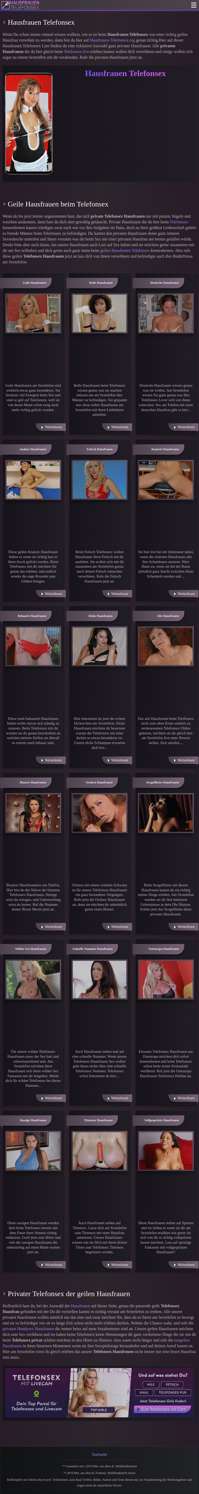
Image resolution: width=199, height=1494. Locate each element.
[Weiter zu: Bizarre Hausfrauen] (33, 813)
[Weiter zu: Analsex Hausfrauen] (33, 480)
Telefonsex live (76, 51)
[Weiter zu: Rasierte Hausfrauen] (165, 480)
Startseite (99, 1454)
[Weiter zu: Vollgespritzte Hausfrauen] (165, 1151)
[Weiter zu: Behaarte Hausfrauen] (33, 646)
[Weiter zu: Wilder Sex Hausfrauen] (33, 980)
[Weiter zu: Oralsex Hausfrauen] (99, 813)
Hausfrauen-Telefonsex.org (112, 40)
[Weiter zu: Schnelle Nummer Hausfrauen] (99, 980)
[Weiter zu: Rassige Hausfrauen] (33, 1151)
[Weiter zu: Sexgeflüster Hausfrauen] (165, 813)
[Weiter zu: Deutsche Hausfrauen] (165, 313)
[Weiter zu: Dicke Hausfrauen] (99, 646)
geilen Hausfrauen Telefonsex (125, 250)
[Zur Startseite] (20, 5)
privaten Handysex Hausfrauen (28, 1328)
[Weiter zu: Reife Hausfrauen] (99, 313)
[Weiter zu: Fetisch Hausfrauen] (99, 480)
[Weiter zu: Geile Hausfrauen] (33, 313)
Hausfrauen (80, 1306)
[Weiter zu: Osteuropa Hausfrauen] (165, 980)
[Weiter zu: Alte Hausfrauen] (165, 646)
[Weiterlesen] (51, 427)
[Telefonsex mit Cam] (99, 1392)
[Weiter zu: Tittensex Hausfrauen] (99, 1151)
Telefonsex (179, 222)
